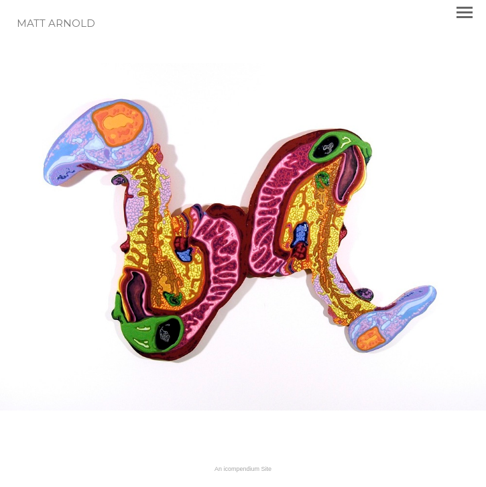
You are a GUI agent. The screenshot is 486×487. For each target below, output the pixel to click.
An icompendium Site (243, 469)
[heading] (56, 24)
